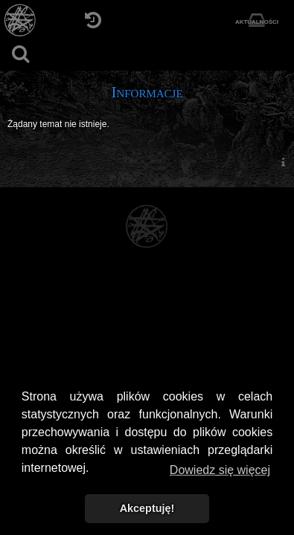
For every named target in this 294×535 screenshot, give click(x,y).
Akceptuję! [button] (147, 508)
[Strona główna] (20, 20)
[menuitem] (283, 161)
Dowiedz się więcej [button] (220, 470)
